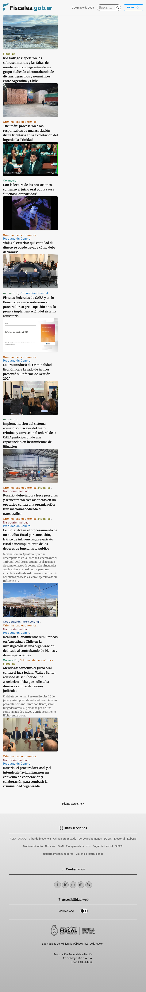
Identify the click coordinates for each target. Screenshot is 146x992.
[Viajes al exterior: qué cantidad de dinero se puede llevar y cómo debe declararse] (30, 213)
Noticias (50, 846)
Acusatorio (10, 293)
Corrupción (10, 180)
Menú (133, 7)
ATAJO (22, 838)
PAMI (60, 846)
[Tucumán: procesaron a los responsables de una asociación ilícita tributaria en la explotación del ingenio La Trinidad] (30, 100)
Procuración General (17, 238)
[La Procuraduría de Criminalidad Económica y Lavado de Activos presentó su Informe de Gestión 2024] (30, 335)
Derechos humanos (90, 838)
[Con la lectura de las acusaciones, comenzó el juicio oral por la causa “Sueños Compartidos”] (30, 159)
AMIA (13, 838)
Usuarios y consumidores (58, 853)
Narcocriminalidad (16, 491)
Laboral (131, 838)
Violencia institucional (89, 853)
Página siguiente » (73, 803)
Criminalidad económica (20, 121)
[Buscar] (107, 8)
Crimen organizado (64, 838)
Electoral (119, 838)
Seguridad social (103, 846)
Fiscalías (9, 53)
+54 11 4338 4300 (82, 961)
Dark (83, 912)
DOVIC (108, 838)
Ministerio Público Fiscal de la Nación (82, 943)
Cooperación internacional (21, 621)
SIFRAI (119, 846)
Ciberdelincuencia (40, 838)
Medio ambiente (33, 846)
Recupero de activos (78, 846)
